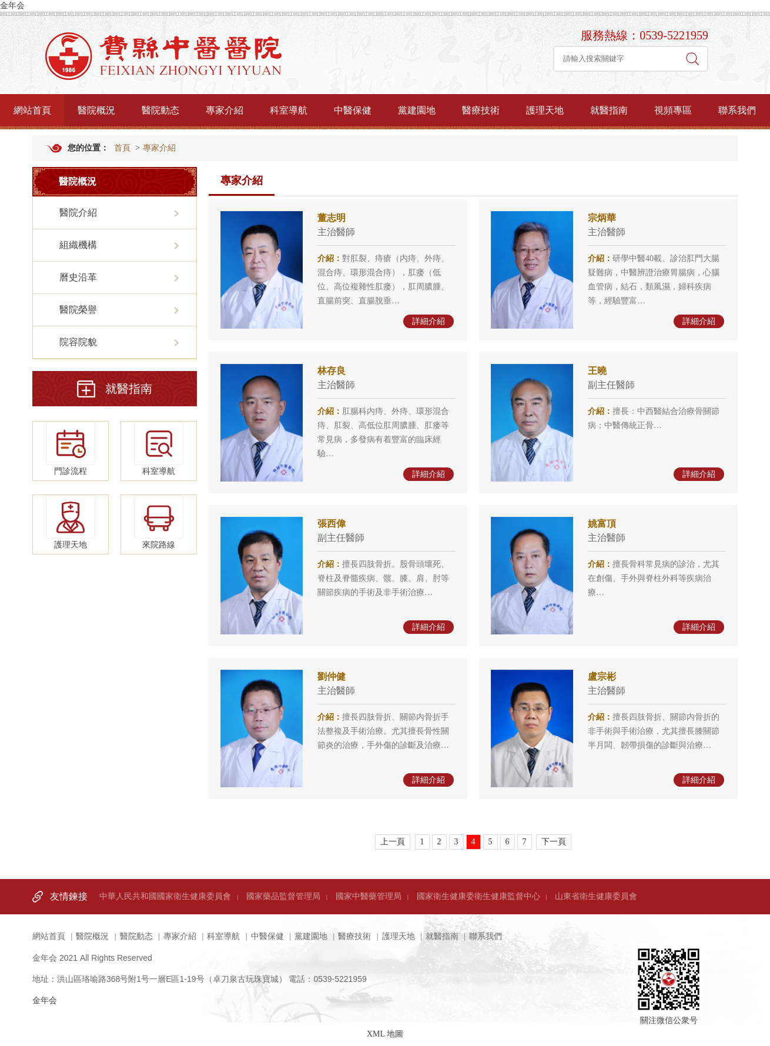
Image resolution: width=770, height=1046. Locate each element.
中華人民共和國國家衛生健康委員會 (165, 896)
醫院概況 (96, 110)
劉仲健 (331, 676)
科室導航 (288, 110)
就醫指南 (609, 110)
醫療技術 (481, 110)
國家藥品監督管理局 (283, 896)
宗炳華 (602, 218)
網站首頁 (32, 110)
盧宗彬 (602, 676)
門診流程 (70, 449)
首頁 (122, 147)
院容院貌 (78, 342)
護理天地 (545, 110)
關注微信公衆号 (668, 967)
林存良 (331, 371)
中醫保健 (352, 110)
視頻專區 (673, 110)
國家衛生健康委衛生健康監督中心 (478, 896)
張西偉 (331, 524)
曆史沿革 (78, 277)
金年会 (12, 5)
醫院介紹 (78, 213)
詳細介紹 (428, 321)
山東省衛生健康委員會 (596, 896)
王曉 (597, 371)
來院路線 (158, 522)
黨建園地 (417, 110)
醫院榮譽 (78, 310)
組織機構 (78, 245)
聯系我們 (737, 110)
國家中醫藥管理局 (368, 896)
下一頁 (553, 841)
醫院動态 (160, 110)
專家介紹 (224, 110)
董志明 (331, 218)
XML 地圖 (385, 1034)
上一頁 (392, 841)
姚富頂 (602, 524)
